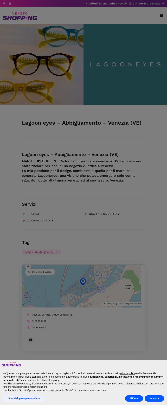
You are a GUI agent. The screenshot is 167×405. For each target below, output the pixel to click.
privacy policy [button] (127, 373)
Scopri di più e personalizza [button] (24, 398)
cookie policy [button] (52, 380)
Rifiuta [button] (134, 398)
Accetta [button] (154, 398)
